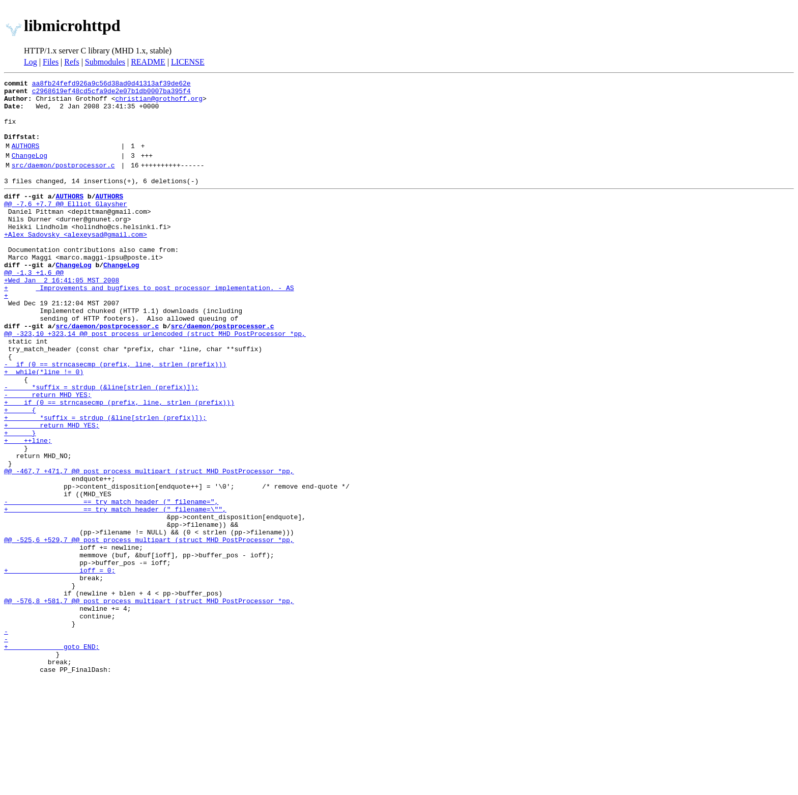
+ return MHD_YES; (51, 490)
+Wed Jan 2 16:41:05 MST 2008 (61, 316)
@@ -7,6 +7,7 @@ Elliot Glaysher (65, 225)
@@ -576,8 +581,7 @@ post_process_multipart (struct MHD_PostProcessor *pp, (149, 701)
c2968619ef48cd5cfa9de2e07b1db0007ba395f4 (111, 93)
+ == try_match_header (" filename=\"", (115, 591)
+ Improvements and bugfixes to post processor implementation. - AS (149, 325)
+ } (20, 499)
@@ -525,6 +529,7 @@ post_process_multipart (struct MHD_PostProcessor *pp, (149, 628)
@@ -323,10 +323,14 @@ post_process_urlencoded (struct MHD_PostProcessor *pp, (155, 380)
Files (51, 62)
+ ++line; (28, 509)
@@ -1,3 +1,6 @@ (34, 307)
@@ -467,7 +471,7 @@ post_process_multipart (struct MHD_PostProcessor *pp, (149, 545)
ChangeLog (29, 170)
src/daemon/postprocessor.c (63, 181)
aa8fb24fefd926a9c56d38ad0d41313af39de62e (111, 84)
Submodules (105, 62)
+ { (20, 472)
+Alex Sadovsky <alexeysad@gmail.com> (75, 261)
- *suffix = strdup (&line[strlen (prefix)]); (101, 444)
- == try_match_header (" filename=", (111, 582)
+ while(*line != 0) (43, 426)
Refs (71, 62)
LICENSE (188, 62)
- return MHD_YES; (48, 454)
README (148, 62)
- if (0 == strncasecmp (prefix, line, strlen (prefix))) (115, 417)
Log (30, 62)
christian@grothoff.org (159, 102)
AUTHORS (26, 159)
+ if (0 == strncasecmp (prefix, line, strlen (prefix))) (119, 463)
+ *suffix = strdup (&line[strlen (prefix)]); (105, 481)
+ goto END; (51, 756)
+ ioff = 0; (59, 664)
